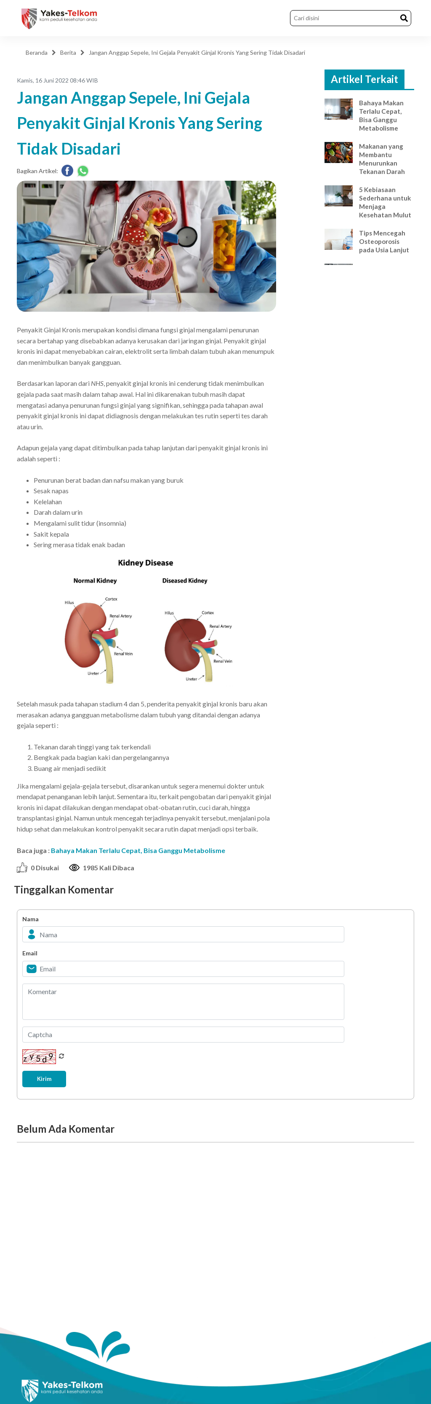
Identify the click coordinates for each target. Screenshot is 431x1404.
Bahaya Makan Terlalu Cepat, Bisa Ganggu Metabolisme (138, 850)
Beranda (37, 52)
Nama (30, 919)
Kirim (47, 1079)
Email (29, 953)
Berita (68, 52)
